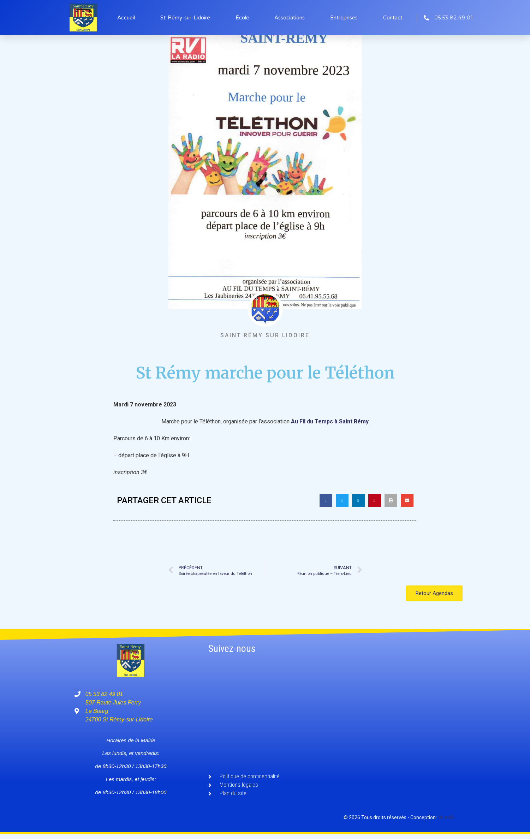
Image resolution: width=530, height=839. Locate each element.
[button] (326, 500)
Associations (289, 17)
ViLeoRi (446, 817)
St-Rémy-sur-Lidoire (185, 17)
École (242, 17)
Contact (393, 17)
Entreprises (344, 17)
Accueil (126, 17)
